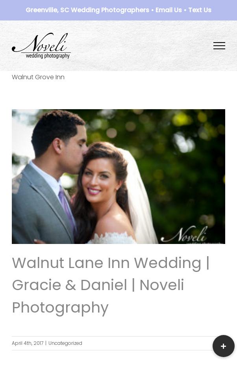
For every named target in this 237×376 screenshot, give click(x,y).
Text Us (199, 10)
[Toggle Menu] (219, 45)
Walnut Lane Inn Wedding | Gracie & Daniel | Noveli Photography (111, 285)
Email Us (169, 10)
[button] (224, 346)
